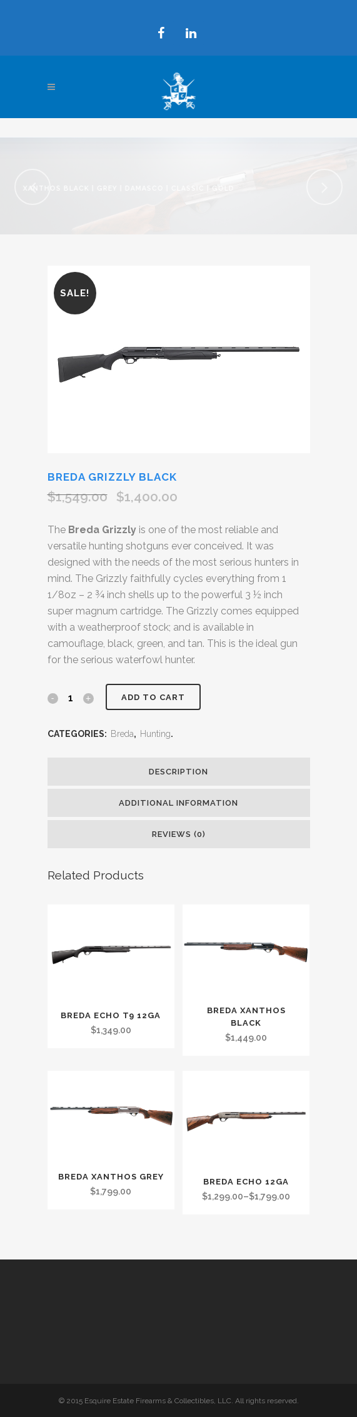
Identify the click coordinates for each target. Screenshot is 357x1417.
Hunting (155, 734)
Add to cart (153, 697)
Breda (122, 734)
